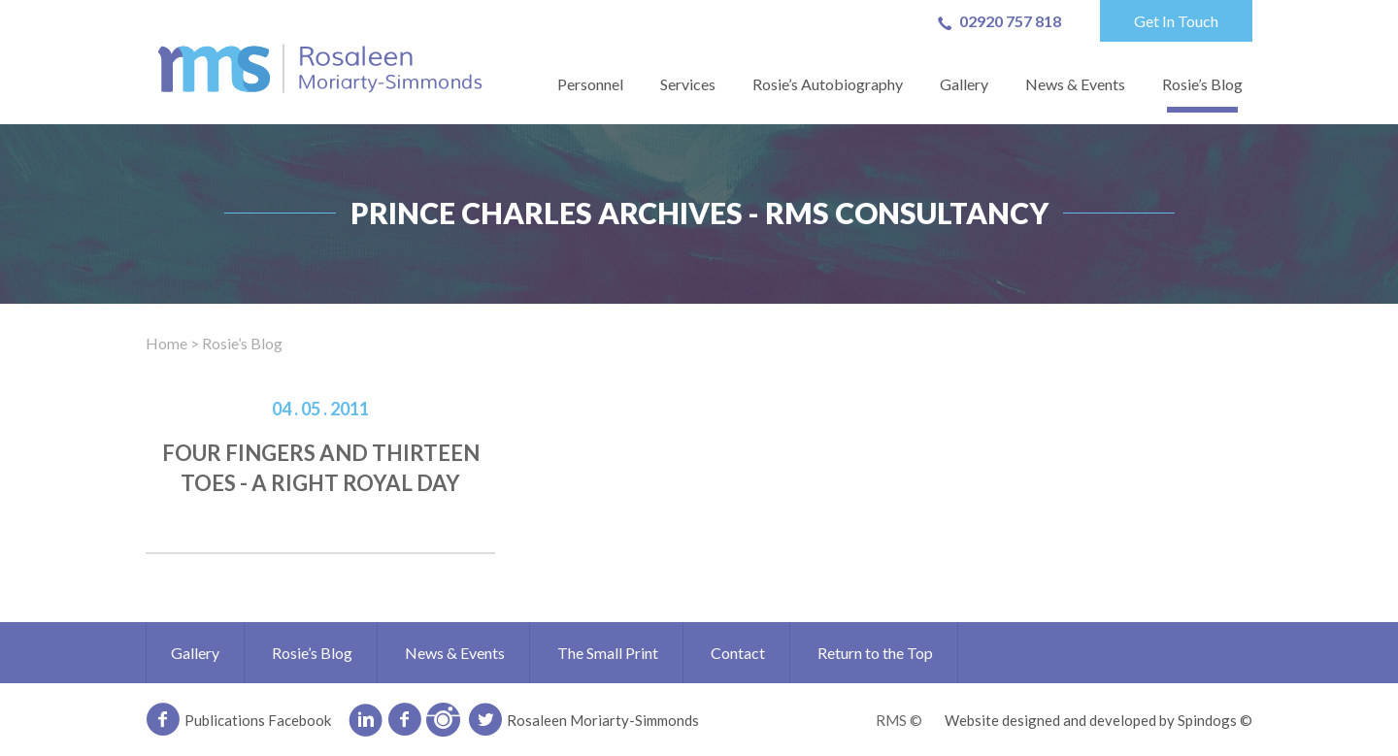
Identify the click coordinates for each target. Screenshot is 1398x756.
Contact (738, 652)
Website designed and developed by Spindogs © (1098, 720)
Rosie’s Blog (1202, 84)
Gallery (964, 84)
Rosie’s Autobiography (827, 84)
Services (688, 84)
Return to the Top (875, 652)
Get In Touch (1176, 21)
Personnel (590, 84)
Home (166, 343)
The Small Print (607, 652)
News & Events (1075, 84)
